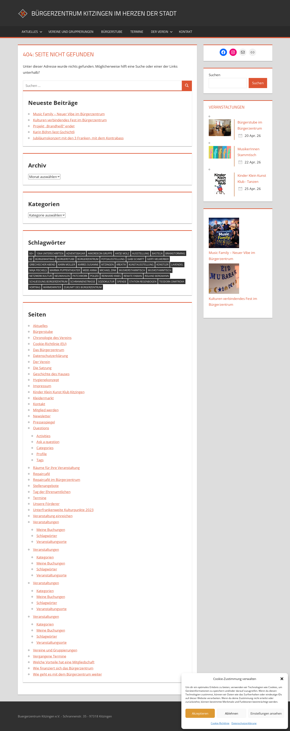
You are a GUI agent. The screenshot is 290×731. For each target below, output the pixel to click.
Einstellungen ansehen (266, 713)
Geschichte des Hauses (51, 374)
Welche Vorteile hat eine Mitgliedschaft (63, 662)
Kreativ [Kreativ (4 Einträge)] (121, 264)
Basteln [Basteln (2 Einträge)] (157, 253)
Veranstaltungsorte (51, 541)
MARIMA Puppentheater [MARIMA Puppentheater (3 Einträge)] (65, 270)
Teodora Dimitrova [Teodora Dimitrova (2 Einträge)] (171, 281)
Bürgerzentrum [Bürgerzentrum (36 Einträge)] (87, 259)
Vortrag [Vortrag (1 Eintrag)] (34, 287)
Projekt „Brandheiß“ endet (54, 126)
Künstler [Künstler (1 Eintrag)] (162, 264)
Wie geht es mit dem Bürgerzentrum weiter (67, 674)
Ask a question (47, 441)
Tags (40, 460)
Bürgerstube (111, 31)
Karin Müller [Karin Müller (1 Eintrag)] (66, 264)
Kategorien (45, 557)
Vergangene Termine (49, 656)
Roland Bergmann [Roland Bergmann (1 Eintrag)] (157, 276)
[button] (282, 679)
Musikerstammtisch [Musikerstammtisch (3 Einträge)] (132, 270)
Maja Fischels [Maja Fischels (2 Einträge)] (38, 270)
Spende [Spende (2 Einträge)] (121, 281)
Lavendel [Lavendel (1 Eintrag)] (177, 264)
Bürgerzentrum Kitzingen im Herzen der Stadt (115, 12)
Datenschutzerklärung (244, 723)
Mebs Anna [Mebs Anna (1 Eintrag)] (90, 270)
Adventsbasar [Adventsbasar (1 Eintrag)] (75, 253)
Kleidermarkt (43, 398)
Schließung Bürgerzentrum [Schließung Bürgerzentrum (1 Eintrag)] (48, 281)
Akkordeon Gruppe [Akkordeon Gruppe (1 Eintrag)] (100, 253)
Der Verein (162, 31)
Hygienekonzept (46, 379)
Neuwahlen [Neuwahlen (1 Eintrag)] (62, 276)
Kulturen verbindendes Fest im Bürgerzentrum (70, 120)
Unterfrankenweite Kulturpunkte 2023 (63, 509)
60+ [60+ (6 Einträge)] (31, 253)
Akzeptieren (200, 713)
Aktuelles (32, 31)
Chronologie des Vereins (52, 337)
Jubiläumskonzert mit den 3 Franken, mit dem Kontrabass (78, 138)
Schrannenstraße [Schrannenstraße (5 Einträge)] (82, 281)
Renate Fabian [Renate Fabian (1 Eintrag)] (133, 276)
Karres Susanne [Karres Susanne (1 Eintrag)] (88, 264)
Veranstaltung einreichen (53, 516)
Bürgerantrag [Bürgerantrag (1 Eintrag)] (45, 259)
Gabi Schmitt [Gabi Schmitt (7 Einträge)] (135, 259)
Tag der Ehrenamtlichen (52, 491)
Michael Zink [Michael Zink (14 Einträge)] (108, 270)
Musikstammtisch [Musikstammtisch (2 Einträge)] (159, 270)
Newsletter (42, 416)
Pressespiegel (44, 422)
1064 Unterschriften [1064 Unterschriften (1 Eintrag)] (49, 253)
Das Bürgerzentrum (48, 349)
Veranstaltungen (46, 522)
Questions (41, 428)
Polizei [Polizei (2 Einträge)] (94, 276)
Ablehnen (231, 713)
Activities (43, 436)
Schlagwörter (46, 535)
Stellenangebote (46, 485)
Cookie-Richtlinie (220, 723)
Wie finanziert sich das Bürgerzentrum (63, 668)
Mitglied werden (46, 410)
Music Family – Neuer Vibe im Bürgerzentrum (69, 114)
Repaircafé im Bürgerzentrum (56, 479)
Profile (41, 454)
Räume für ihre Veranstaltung (56, 467)
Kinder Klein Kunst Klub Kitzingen (59, 392)
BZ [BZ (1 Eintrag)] (30, 259)
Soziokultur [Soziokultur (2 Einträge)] (106, 281)
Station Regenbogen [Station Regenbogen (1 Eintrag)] (142, 281)
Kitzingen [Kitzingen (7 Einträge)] (107, 264)
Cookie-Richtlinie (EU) (49, 343)
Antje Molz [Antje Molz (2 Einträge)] (122, 253)
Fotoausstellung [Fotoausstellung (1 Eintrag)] (113, 259)
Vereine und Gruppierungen (70, 31)
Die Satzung (42, 368)
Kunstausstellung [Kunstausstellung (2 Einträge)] (141, 264)
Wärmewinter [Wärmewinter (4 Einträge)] (52, 287)
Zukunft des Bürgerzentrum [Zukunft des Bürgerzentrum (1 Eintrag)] (83, 287)
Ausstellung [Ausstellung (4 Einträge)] (140, 253)
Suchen (214, 74)
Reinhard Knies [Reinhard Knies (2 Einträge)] (111, 276)
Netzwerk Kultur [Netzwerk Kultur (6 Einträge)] (40, 276)
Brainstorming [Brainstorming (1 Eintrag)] (175, 253)
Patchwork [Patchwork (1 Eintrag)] (80, 276)
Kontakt (185, 31)
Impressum (42, 386)
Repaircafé (41, 473)
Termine (136, 31)
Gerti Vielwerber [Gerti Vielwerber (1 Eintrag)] (158, 259)
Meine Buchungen (50, 529)
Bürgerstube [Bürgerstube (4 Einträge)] (66, 259)
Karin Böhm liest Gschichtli (54, 132)
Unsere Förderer (46, 503)
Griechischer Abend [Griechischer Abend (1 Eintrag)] (42, 264)
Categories (45, 447)
